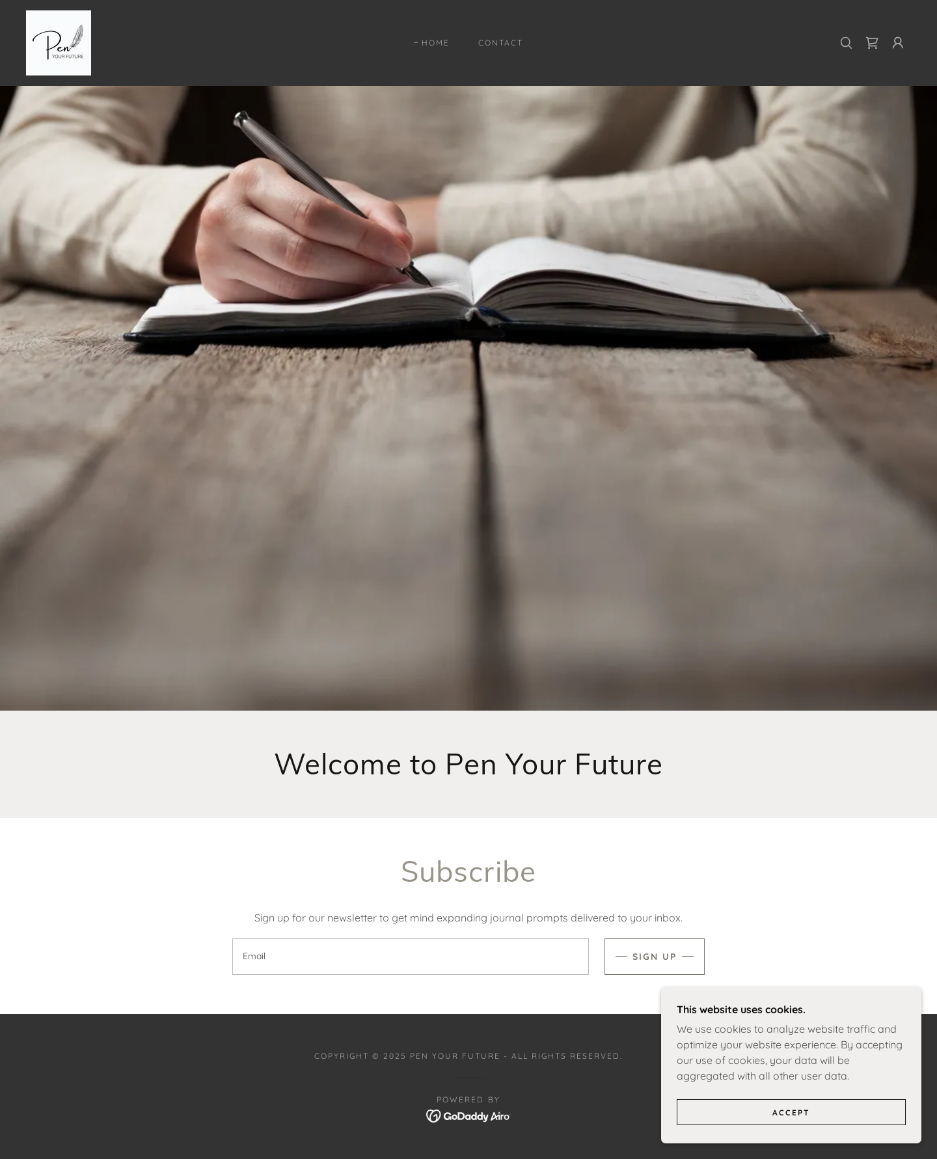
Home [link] (436, 43)
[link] (58, 41)
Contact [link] (500, 43)
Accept (791, 1130)
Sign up (654, 956)
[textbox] (410, 956)
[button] (898, 43)
